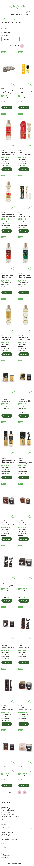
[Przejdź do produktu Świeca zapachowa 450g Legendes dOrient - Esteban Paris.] (25, 685)
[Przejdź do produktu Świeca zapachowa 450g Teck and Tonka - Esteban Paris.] (8, 500)
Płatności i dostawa (7, 844)
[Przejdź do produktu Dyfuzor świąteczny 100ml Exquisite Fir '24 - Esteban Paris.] (25, 192)
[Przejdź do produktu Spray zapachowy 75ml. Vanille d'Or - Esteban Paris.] (8, 439)
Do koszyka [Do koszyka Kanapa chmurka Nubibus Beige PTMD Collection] (7, 108)
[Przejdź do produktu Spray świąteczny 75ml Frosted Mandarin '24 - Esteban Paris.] (8, 254)
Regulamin (4, 807)
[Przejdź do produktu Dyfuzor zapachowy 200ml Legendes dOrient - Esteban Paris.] (25, 623)
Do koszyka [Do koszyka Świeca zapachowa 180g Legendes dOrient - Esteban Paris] (7, 786)
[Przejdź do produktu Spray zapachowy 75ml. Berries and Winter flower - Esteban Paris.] (8, 192)
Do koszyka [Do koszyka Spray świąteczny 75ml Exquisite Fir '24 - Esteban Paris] (24, 292)
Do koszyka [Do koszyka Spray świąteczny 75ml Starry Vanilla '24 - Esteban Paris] (24, 354)
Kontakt (3, 824)
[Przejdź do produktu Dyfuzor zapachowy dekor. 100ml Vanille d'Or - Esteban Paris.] (25, 439)
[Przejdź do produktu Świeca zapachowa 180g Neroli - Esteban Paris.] (8, 623)
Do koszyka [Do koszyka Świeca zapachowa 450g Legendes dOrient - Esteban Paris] (24, 724)
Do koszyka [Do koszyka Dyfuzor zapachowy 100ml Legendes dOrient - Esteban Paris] (7, 724)
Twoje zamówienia (7, 832)
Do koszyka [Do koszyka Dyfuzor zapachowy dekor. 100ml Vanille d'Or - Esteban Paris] (24, 477)
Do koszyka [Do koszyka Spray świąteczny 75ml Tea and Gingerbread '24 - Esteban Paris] (7, 354)
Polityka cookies (6, 812)
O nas (3, 852)
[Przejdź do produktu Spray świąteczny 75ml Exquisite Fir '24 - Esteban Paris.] (25, 254)
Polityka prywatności (7, 814)
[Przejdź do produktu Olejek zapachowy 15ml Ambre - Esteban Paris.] (25, 69)
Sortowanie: (5, 36)
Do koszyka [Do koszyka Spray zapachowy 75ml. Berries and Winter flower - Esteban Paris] (7, 231)
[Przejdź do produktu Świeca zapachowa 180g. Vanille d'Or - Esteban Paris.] (25, 377)
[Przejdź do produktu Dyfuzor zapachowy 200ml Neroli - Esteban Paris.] (8, 562)
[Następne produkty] (19, 792)
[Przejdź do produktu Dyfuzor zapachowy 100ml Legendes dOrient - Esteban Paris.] (8, 685)
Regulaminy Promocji (8, 809)
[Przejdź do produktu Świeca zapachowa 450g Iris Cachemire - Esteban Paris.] (25, 747)
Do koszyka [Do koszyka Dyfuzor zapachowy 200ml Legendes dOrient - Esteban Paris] (24, 662)
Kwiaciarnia (5, 857)
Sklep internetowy (15, 863)
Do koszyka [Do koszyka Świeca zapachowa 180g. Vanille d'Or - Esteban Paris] (24, 416)
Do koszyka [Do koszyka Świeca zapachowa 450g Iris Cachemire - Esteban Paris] (24, 786)
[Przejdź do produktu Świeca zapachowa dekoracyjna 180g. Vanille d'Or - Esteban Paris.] (8, 377)
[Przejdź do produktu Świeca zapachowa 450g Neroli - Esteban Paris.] (25, 562)
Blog (2, 854)
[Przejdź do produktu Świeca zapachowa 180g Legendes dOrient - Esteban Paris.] (8, 747)
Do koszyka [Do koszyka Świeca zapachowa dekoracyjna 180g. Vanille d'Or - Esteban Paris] (7, 416)
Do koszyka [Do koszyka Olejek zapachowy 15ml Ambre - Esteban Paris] (24, 108)
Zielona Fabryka (8, 19)
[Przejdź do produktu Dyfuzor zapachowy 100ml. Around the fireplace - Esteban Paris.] (25, 130)
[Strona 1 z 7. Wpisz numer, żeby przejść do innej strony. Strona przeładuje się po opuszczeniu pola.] (15, 46)
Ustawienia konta (6, 834)
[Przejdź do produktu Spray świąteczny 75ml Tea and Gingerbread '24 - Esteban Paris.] (8, 315)
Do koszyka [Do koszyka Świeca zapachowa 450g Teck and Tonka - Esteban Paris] (7, 539)
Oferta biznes (5, 855)
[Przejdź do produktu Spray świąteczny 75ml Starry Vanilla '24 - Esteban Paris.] (25, 315)
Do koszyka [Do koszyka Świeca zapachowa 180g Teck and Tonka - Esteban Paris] (24, 539)
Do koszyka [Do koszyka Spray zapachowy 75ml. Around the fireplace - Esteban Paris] (7, 169)
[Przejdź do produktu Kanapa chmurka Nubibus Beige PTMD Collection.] (8, 69)
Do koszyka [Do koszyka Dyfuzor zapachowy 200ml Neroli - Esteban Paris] (7, 601)
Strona (12, 46)
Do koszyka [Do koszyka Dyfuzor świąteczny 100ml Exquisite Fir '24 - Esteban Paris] (24, 231)
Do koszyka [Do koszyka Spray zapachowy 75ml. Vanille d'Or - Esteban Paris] (7, 477)
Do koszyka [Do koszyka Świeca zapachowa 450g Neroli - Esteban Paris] (24, 601)
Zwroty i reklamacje (7, 811)
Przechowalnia (6, 836)
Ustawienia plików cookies (9, 816)
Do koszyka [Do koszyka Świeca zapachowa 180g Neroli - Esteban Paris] (7, 662)
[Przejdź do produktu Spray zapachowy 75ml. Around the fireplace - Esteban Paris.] (8, 130)
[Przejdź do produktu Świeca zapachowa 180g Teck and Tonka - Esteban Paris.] (25, 500)
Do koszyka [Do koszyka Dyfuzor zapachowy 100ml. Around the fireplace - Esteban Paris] (24, 169)
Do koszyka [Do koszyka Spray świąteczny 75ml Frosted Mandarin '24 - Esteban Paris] (7, 292)
